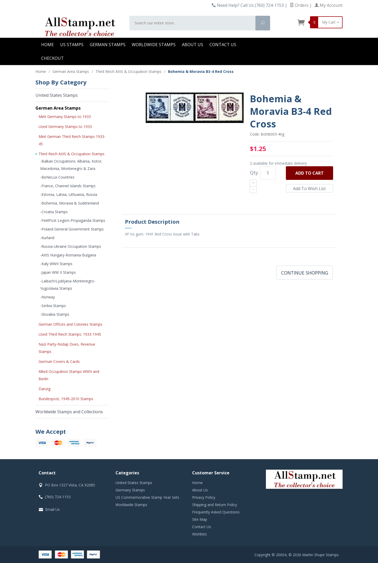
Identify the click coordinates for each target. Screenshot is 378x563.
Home (47, 44)
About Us (192, 44)
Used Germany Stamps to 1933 (65, 126)
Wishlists (199, 534)
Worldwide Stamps (154, 44)
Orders (299, 5)
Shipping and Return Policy (214, 504)
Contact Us (222, 44)
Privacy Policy (203, 497)
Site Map (199, 519)
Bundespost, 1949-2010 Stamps (66, 398)
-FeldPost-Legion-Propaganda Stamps (72, 220)
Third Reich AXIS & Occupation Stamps (71, 153)
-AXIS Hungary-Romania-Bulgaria (68, 255)
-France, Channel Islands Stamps (68, 185)
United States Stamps (56, 95)
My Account (328, 5)
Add (309, 173)
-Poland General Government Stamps (72, 229)
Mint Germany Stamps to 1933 (65, 116)
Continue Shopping (304, 273)
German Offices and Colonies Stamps (70, 324)
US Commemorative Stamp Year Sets (147, 497)
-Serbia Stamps (53, 305)
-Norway (47, 296)
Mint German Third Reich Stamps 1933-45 (72, 140)
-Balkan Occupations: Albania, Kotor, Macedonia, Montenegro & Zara (71, 165)
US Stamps (71, 44)
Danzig (44, 388)
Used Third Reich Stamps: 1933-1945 (70, 334)
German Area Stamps (58, 108)
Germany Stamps (130, 489)
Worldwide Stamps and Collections (69, 412)
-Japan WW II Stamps (58, 272)
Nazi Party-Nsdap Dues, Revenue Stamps (67, 348)
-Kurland (47, 237)
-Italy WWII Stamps (56, 263)
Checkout (52, 58)
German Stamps (107, 44)
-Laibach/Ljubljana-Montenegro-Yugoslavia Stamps (67, 284)
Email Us (52, 509)
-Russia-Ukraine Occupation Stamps (70, 246)
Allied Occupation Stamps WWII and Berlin (69, 375)
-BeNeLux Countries (57, 177)
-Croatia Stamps (54, 211)
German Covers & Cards (59, 361)
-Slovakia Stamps (54, 314)
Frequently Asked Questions (216, 512)
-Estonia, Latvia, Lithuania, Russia (68, 194)
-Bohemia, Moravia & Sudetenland (69, 203)
